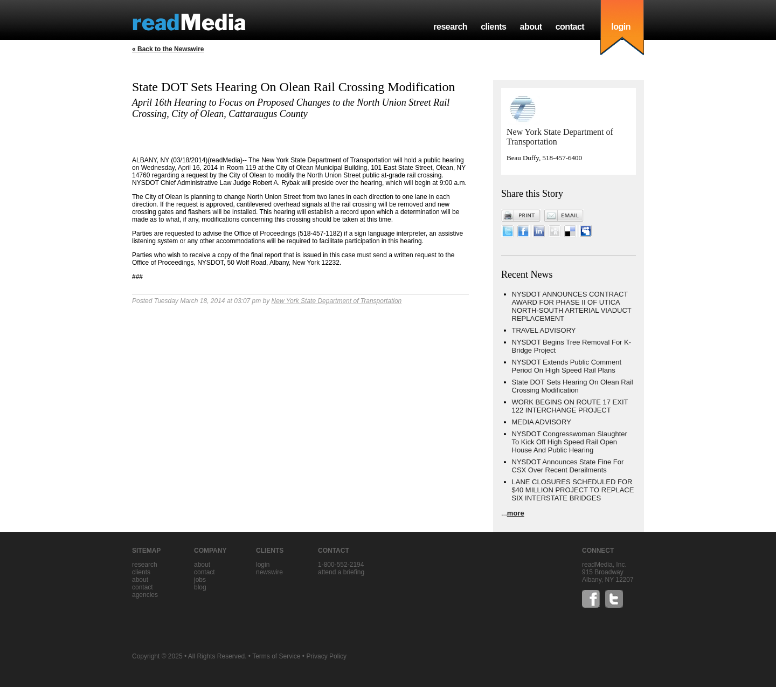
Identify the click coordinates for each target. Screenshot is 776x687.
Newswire (269, 572)
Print (521, 215)
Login (262, 564)
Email (564, 215)
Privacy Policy (326, 656)
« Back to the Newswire (168, 49)
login (620, 26)
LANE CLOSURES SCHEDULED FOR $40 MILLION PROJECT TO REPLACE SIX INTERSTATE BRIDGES (573, 490)
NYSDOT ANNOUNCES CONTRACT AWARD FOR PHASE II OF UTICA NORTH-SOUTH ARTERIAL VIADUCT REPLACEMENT (572, 306)
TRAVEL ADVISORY (544, 330)
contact (570, 26)
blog (200, 587)
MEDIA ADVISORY (541, 422)
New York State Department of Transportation (337, 301)
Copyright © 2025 (157, 656)
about (530, 26)
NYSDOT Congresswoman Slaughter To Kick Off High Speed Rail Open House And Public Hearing (569, 442)
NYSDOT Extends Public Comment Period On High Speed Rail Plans (567, 366)
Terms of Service (276, 656)
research (450, 26)
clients (493, 26)
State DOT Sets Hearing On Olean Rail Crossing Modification (572, 386)
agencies (145, 595)
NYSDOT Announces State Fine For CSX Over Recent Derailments (568, 466)
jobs (200, 579)
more (515, 513)
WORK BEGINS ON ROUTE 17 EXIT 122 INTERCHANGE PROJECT (570, 406)
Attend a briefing (341, 572)
